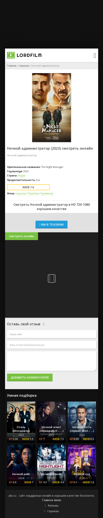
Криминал (47, 193)
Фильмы (53, 505)
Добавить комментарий (30, 377)
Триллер (34, 193)
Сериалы (24, 65)
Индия (21, 175)
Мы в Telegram (51, 224)
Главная (11, 65)
